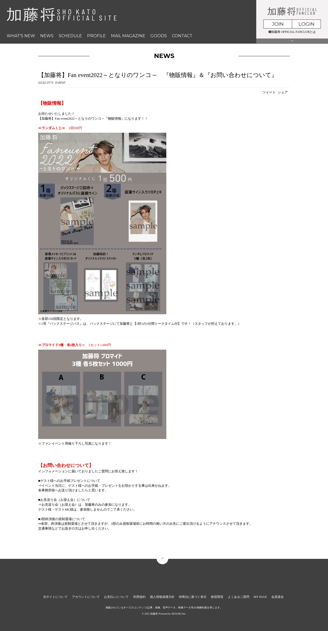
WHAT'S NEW (21, 35)
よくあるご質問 (238, 597)
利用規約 (139, 597)
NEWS (47, 35)
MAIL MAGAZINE (128, 35)
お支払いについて (116, 597)
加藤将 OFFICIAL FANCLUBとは (292, 32)
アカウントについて (86, 597)
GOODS (158, 35)
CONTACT (182, 35)
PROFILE (96, 35)
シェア (283, 92)
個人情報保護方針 (162, 597)
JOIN (278, 24)
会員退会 (277, 597)
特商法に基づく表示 (193, 597)
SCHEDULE (70, 35)
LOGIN (306, 24)
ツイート (269, 92)
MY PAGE (260, 597)
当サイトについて (55, 597)
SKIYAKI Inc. (178, 613)
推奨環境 (217, 597)
